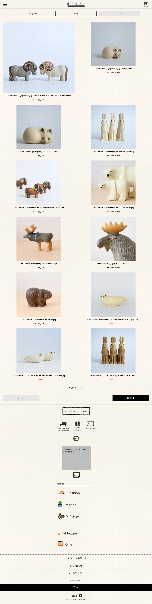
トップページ (76, 580)
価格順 (76, 14)
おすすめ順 (33, 14)
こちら (74, 449)
